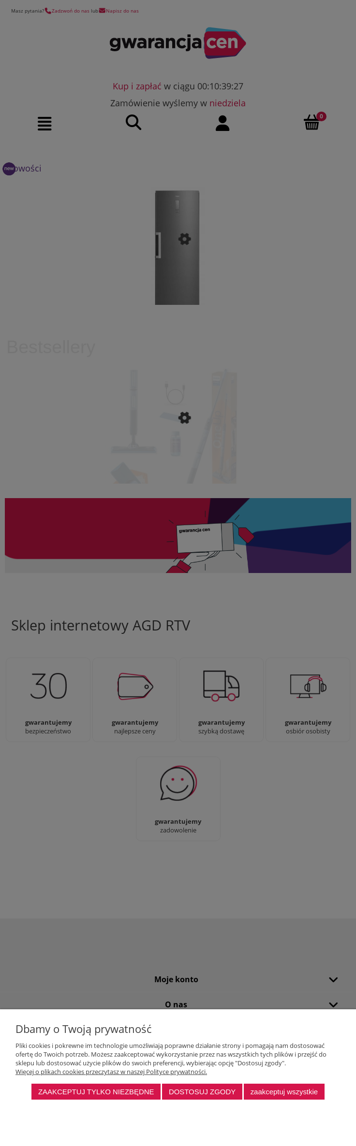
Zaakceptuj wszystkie (284, 1092)
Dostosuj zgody (202, 1092)
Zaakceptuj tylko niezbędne (96, 1092)
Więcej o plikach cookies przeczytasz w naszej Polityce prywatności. (111, 1071)
